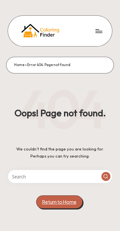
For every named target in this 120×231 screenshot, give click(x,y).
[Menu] (98, 31)
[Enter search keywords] (60, 176)
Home (19, 65)
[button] (105, 176)
